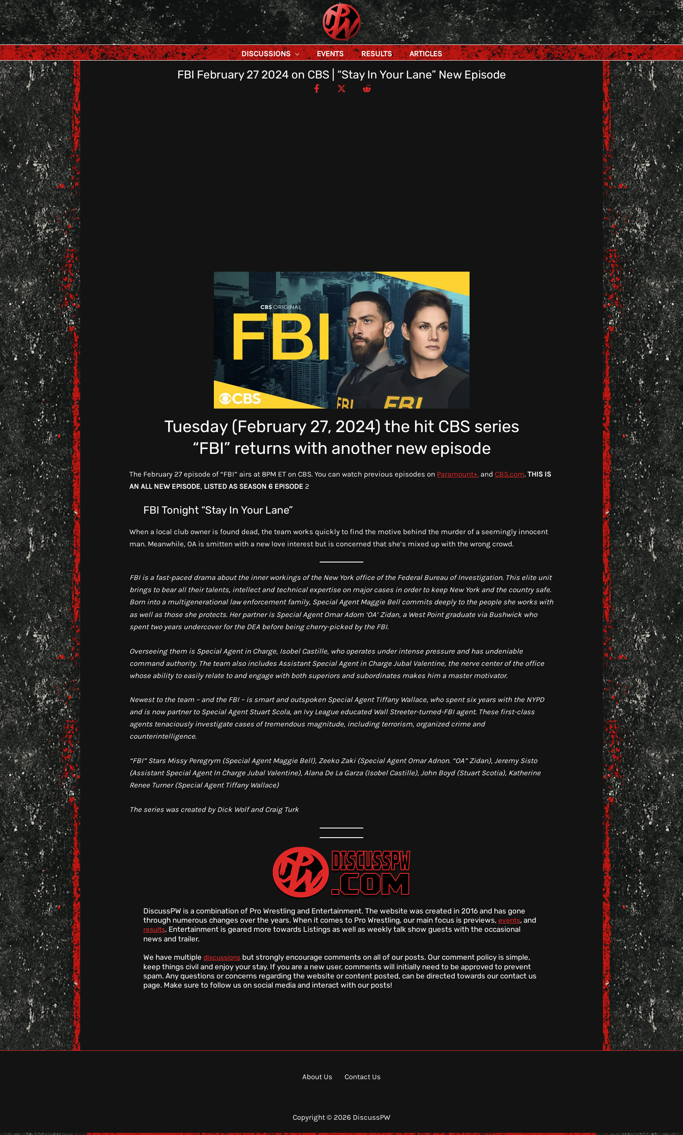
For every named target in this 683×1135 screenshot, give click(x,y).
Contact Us (360, 1078)
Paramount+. (458, 476)
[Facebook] (310, 90)
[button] (314, 53)
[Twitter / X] (341, 90)
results (155, 931)
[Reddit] (372, 90)
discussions (223, 959)
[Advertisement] (341, 161)
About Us (319, 1078)
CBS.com (509, 476)
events (510, 922)
